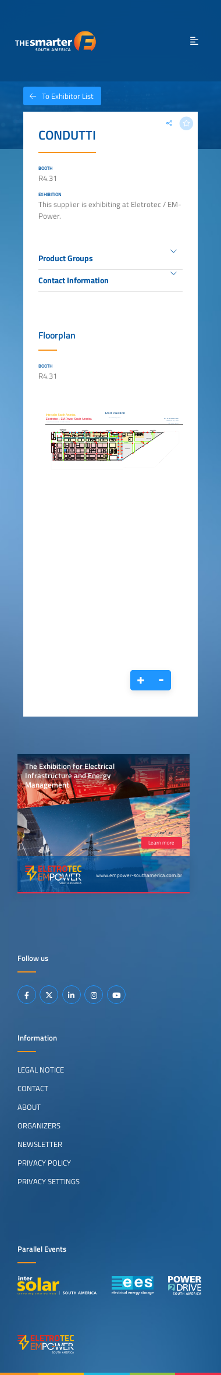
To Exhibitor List (58, 96)
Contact (32, 1088)
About (29, 1107)
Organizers (38, 1125)
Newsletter (39, 1144)
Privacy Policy (44, 1163)
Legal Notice (40, 1069)
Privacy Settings (48, 1181)
